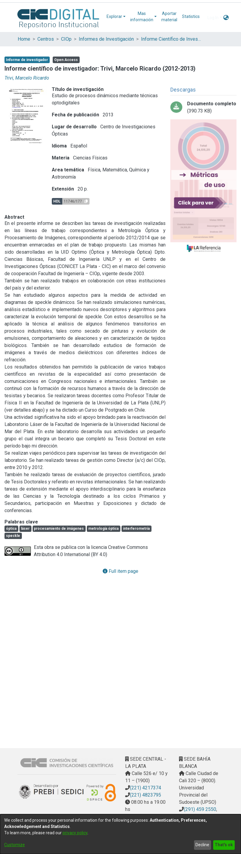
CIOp (66, 39)
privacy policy (75, 832)
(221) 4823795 (145, 795)
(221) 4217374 (145, 788)
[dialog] (120, 834)
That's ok (224, 844)
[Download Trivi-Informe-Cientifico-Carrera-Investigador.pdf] (203, 107)
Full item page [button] (120, 571)
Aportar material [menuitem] (169, 16)
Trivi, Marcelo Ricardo (26, 78)
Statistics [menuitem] (191, 16)
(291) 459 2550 (200, 809)
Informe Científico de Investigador (171, 39)
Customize (14, 844)
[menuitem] (116, 16)
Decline (202, 844)
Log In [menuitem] (213, 17)
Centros (45, 39)
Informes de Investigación (106, 39)
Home (24, 39)
